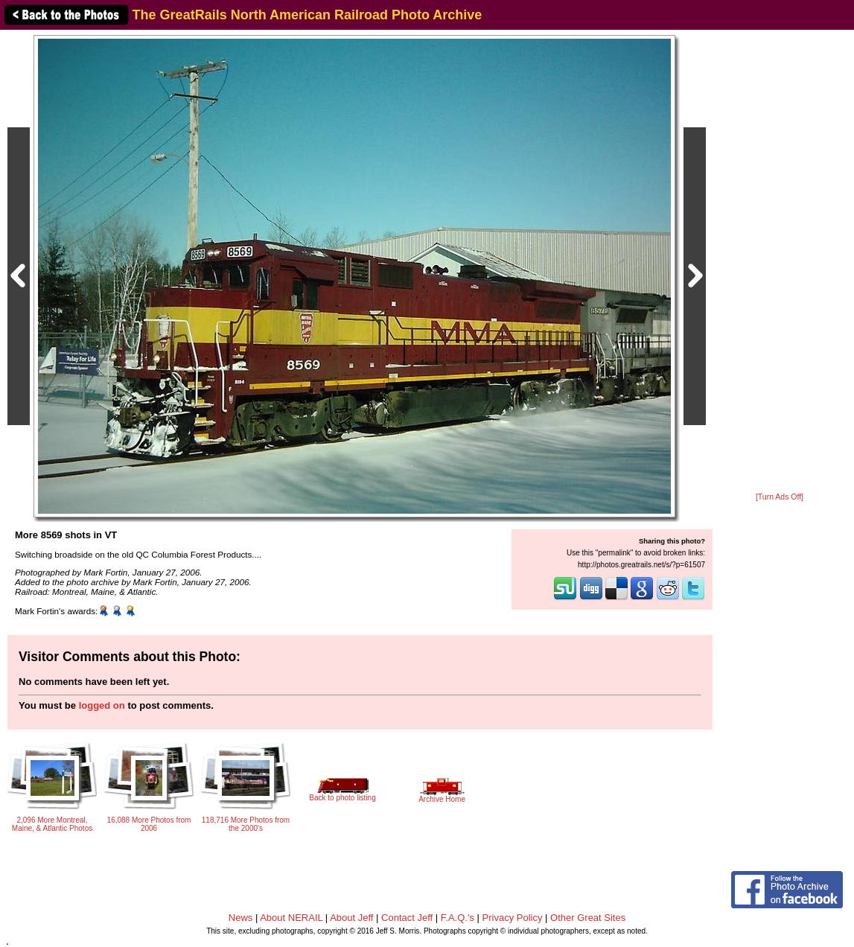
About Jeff (351, 917)
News (241, 917)
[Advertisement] (779, 262)
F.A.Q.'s (457, 917)
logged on (102, 705)
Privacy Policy (512, 917)
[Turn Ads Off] (779, 497)
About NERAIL (291, 917)
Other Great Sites (587, 917)
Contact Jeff (407, 917)
